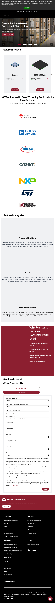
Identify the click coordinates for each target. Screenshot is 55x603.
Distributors (7, 565)
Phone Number (10, 416)
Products (20, 11)
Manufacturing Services (10, 554)
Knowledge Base (21, 388)
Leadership (7, 571)
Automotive (31, 523)
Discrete (6, 523)
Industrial (30, 526)
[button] (50, 598)
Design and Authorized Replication (13, 550)
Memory (6, 530)
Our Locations (8, 574)
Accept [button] (27, 7)
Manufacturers (9, 581)
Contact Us (21, 392)
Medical (30, 530)
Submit (46, 489)
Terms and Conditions (24, 594)
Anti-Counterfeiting (33, 544)
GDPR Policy (33, 594)
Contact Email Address (13, 410)
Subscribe (6, 506)
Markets (29, 11)
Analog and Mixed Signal (11, 520)
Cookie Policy (15, 594)
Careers (6, 561)
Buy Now (15, 89)
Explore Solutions (8, 34)
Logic (5, 526)
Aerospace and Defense (34, 520)
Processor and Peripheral (11, 536)
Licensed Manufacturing (10, 547)
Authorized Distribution (10, 544)
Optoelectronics (8, 533)
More (36, 11)
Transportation (32, 533)
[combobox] (25, 15)
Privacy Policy (15, 485)
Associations (7, 568)
